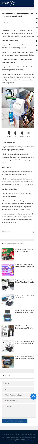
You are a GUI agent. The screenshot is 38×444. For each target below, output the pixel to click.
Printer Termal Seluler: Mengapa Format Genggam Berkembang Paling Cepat (25, 358)
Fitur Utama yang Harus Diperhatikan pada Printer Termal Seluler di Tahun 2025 (25, 327)
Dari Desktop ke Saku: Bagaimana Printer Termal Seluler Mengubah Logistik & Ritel (25, 342)
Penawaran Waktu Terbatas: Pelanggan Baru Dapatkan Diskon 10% (25, 266)
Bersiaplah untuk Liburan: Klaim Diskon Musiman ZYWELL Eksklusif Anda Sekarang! (25, 250)
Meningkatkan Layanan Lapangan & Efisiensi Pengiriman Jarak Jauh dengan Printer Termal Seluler (25, 312)
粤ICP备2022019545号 (19, 440)
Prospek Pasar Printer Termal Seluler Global (24, 296)
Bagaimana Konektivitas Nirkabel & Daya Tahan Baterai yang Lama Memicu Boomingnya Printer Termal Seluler (25, 281)
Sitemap (31, 440)
